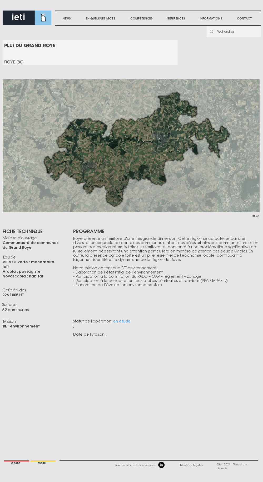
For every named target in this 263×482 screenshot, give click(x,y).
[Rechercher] (233, 31)
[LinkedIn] (161, 465)
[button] (141, 18)
